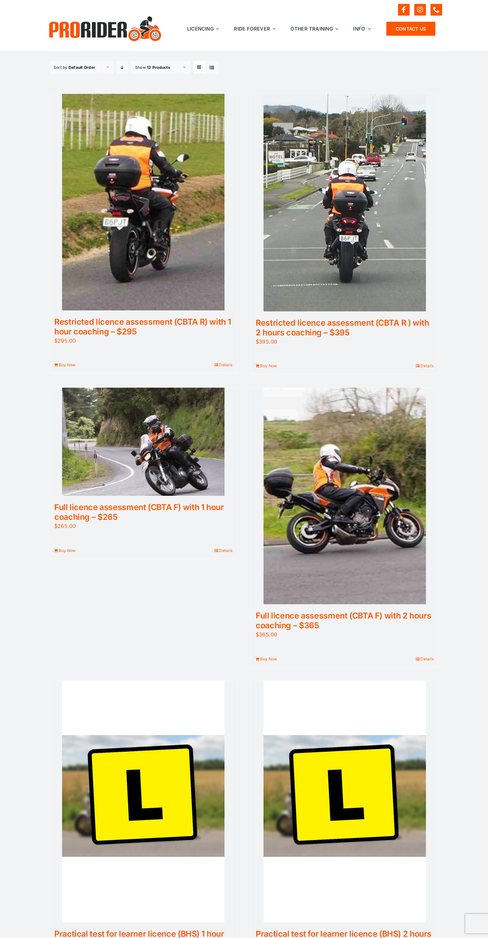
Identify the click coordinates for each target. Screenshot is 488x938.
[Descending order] (122, 67)
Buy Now (67, 364)
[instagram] (420, 9)
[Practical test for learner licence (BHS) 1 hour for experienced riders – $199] (143, 801)
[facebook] (403, 9)
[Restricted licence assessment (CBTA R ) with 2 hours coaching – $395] (345, 202)
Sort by (74, 67)
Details (225, 364)
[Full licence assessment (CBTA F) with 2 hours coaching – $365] (345, 496)
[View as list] (212, 67)
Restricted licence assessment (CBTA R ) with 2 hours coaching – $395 (342, 327)
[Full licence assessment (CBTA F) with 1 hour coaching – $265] (143, 442)
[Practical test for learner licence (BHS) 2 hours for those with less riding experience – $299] (345, 801)
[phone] (436, 9)
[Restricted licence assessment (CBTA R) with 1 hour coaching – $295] (143, 202)
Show (152, 67)
